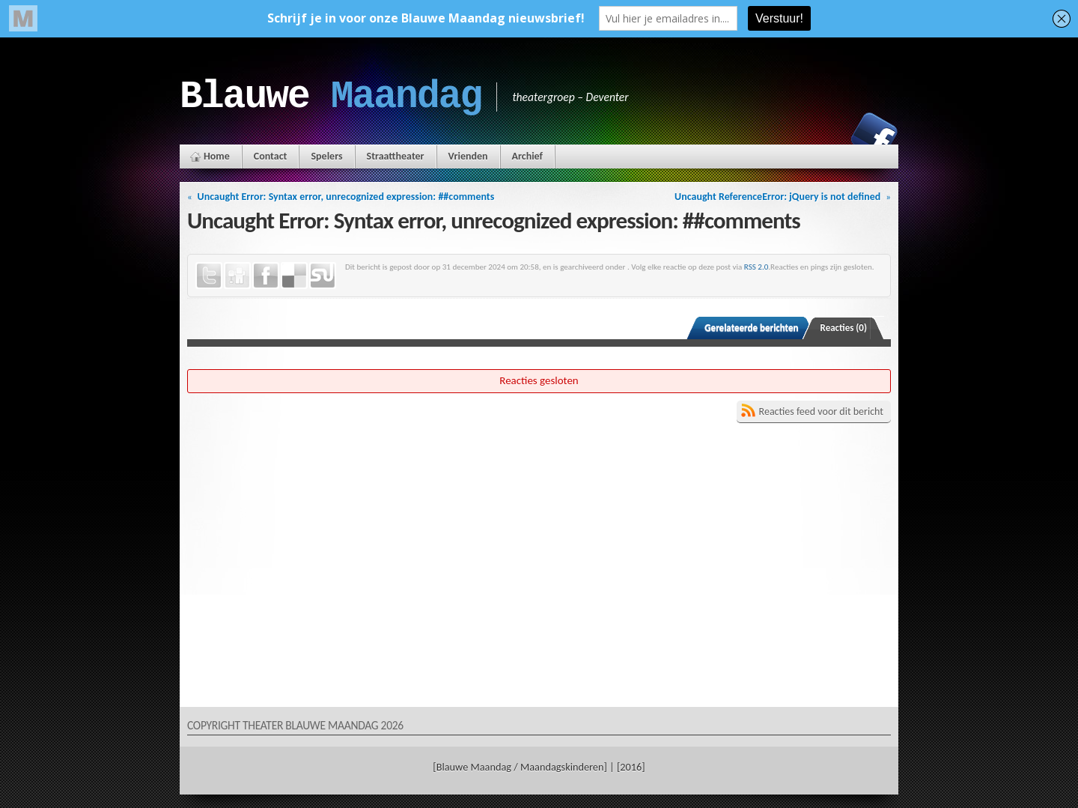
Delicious (294, 276)
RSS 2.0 (756, 266)
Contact (270, 156)
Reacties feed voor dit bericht (821, 411)
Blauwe (330, 96)
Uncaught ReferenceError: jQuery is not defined (777, 196)
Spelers (326, 156)
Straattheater (395, 156)
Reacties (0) (844, 327)
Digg (237, 276)
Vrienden (468, 156)
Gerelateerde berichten (751, 327)
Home (217, 156)
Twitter (209, 276)
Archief (527, 156)
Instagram (823, 136)
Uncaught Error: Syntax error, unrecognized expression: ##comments (346, 196)
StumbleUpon (323, 276)
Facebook (874, 136)
